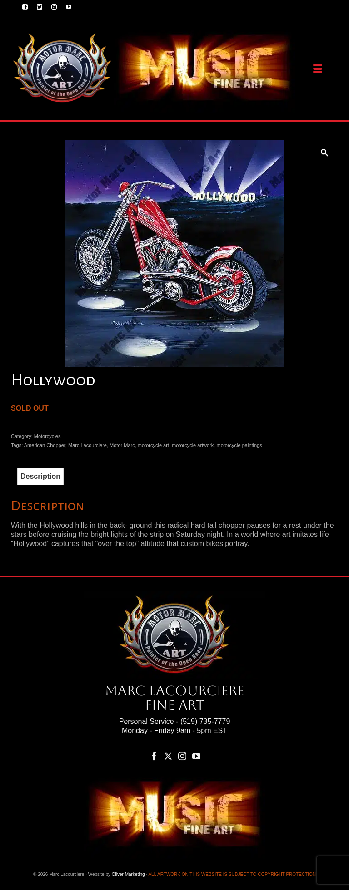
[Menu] (317, 69)
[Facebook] (154, 756)
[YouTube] (196, 756)
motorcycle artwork (193, 445)
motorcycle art (153, 445)
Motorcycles (47, 436)
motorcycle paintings (239, 445)
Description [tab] (40, 476)
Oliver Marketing (128, 874)
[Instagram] (182, 756)
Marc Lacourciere (87, 445)
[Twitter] (168, 756)
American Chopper (44, 445)
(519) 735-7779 (205, 721)
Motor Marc (122, 445)
